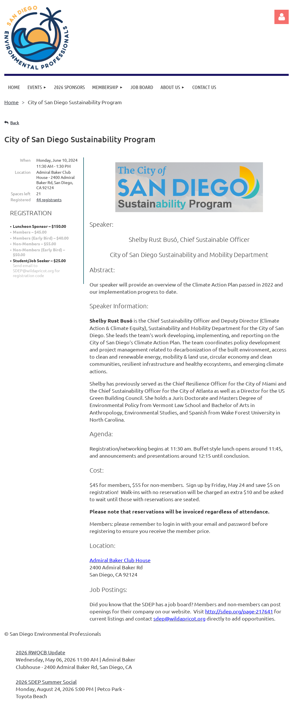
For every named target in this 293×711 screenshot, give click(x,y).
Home (11, 102)
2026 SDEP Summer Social (46, 682)
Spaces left (21, 193)
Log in (281, 17)
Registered (21, 199)
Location (23, 172)
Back (14, 122)
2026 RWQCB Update (40, 652)
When (25, 160)
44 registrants (49, 199)
